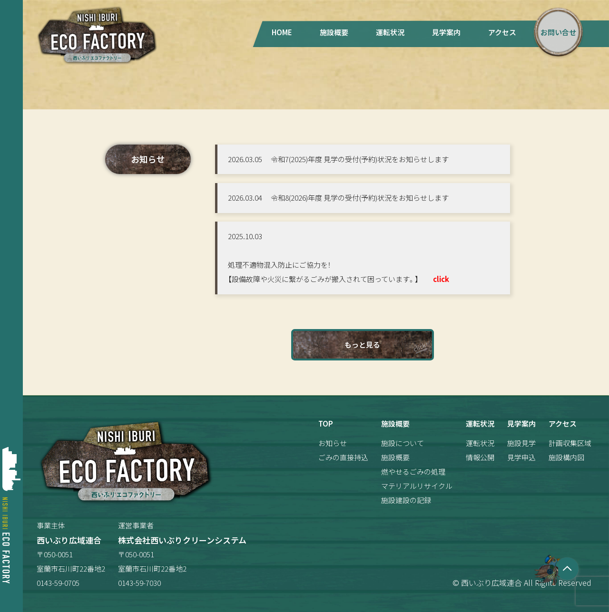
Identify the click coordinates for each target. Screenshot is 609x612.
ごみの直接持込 (343, 457)
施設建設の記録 (406, 500)
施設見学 (521, 443)
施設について (402, 443)
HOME (282, 32)
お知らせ (332, 443)
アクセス (502, 32)
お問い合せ (558, 32)
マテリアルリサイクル (416, 486)
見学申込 (521, 457)
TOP (325, 423)
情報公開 (480, 457)
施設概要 (334, 32)
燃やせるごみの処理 (413, 471)
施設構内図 (566, 457)
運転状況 (390, 32)
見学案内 (446, 32)
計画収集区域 (570, 443)
